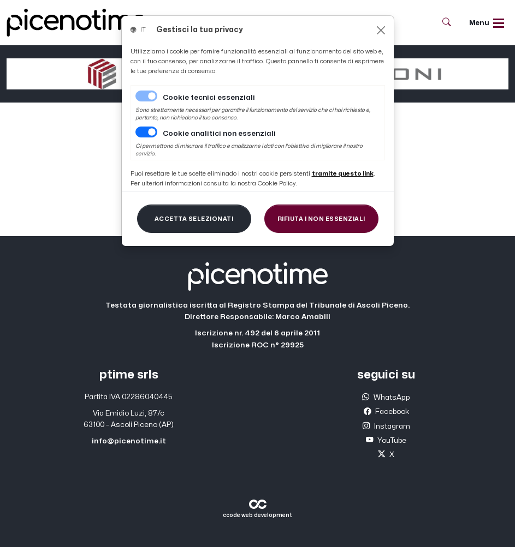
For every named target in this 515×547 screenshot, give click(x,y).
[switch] (146, 132)
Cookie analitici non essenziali (219, 133)
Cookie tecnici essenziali (209, 97)
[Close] (380, 30)
